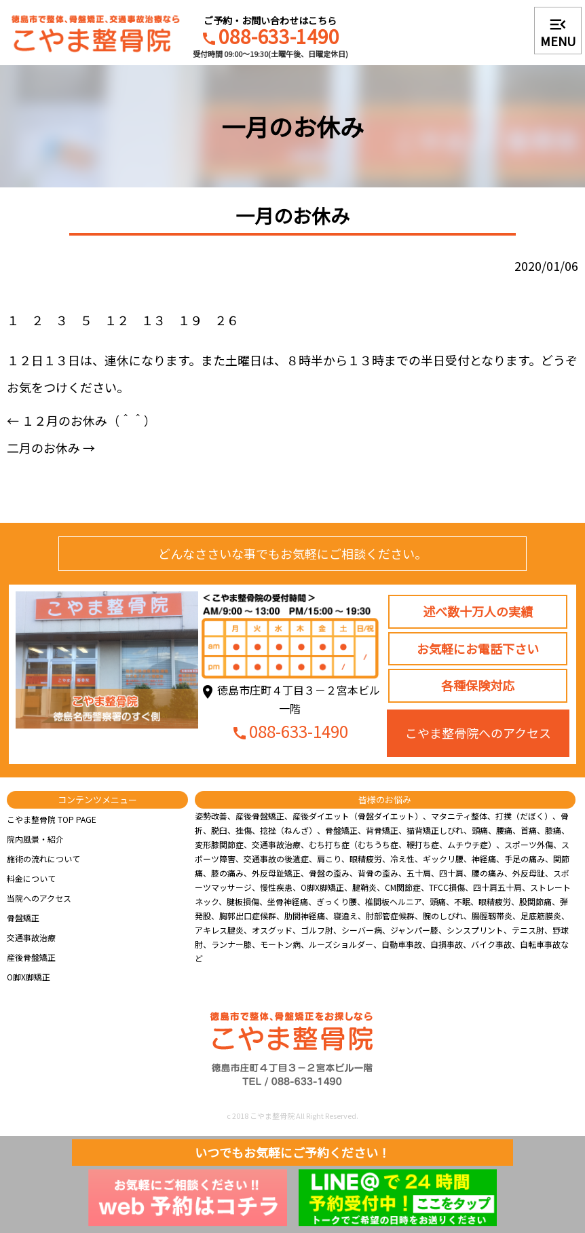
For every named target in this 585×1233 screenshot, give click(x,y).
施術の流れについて (43, 858)
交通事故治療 (31, 937)
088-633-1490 (270, 38)
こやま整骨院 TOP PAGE (51, 819)
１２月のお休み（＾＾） (81, 420)
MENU (557, 32)
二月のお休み (51, 447)
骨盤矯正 (23, 917)
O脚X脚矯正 (28, 976)
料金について (31, 878)
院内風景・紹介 (35, 839)
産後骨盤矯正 (31, 957)
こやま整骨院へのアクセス (478, 732)
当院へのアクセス (39, 898)
